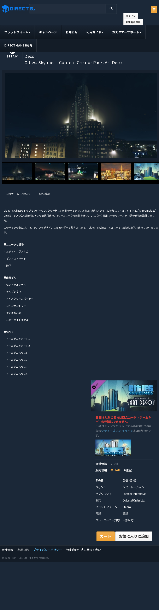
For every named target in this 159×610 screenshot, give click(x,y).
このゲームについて (18, 194)
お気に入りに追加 (134, 536)
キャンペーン (48, 32)
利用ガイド (95, 32)
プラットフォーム (17, 32)
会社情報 (7, 550)
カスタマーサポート (126, 32)
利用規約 (23, 550)
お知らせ (72, 32)
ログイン (131, 16)
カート (105, 536)
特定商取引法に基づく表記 (83, 550)
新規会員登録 (133, 22)
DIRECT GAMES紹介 (18, 45)
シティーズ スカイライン (117, 431)
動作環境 (44, 194)
